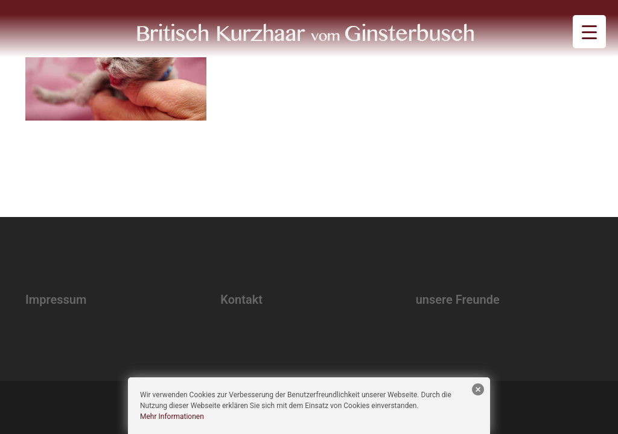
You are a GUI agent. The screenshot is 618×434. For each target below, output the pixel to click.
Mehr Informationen (172, 416)
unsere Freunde (458, 299)
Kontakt (241, 299)
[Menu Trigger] (589, 31)
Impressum (55, 299)
